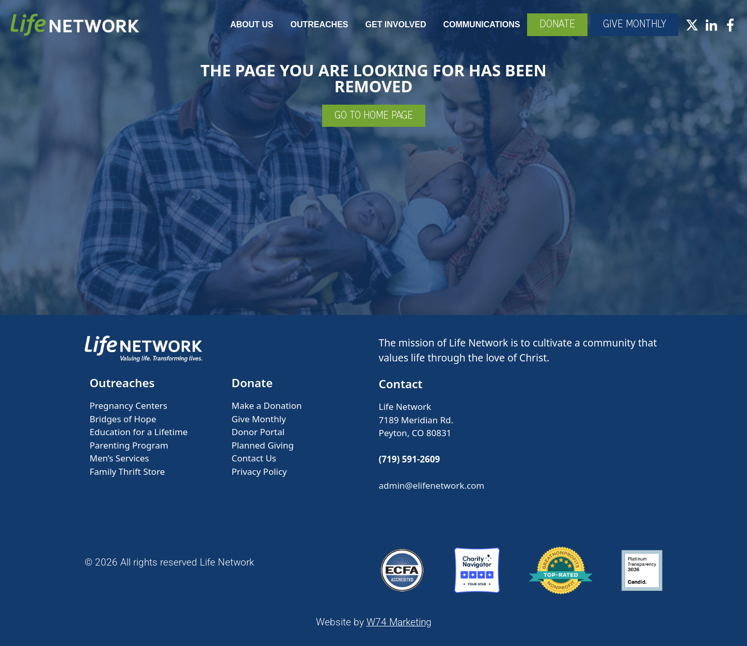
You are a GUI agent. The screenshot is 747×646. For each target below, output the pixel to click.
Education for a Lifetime (139, 432)
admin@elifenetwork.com (432, 485)
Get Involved (395, 24)
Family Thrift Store (127, 471)
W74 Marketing (399, 622)
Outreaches (319, 24)
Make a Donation (267, 405)
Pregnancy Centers (129, 405)
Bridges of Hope (123, 419)
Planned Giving (263, 445)
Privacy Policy (259, 471)
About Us (252, 24)
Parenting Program (129, 445)
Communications (481, 24)
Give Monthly (259, 419)
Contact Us (254, 458)
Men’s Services (119, 458)
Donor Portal (258, 432)
